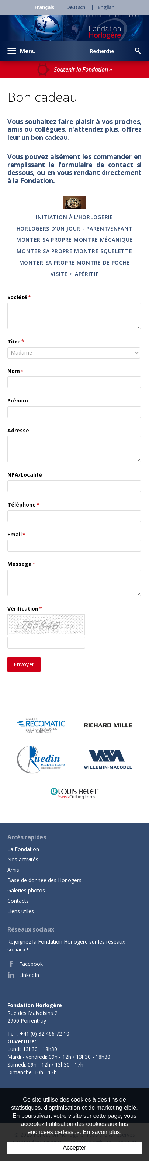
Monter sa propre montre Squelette (74, 251)
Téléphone (23, 504)
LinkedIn (23, 975)
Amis (13, 869)
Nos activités (22, 859)
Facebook (25, 964)
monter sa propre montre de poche (74, 262)
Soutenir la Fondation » (74, 69)
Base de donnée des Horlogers (44, 880)
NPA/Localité (24, 474)
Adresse (18, 430)
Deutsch (76, 7)
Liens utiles (20, 911)
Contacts (18, 900)
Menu (21, 50)
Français (44, 7)
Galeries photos (26, 890)
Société (19, 297)
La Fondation (23, 849)
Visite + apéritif (75, 273)
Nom (15, 370)
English (106, 7)
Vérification (24, 608)
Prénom (17, 400)
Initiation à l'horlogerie (74, 217)
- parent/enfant (106, 228)
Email (16, 534)
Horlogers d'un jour (48, 228)
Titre (15, 341)
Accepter (74, 1147)
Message (21, 563)
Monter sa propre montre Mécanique (74, 239)
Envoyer (24, 664)
